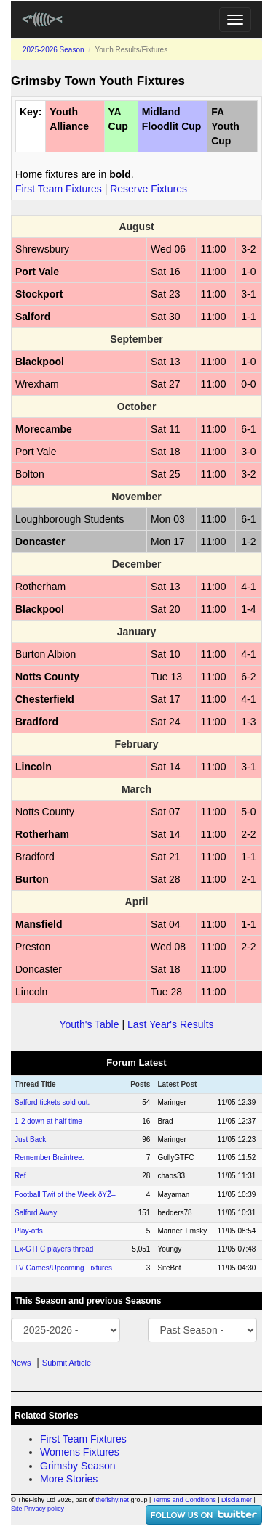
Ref (20, 1176)
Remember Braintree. (49, 1158)
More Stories (69, 1479)
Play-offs (29, 1231)
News (21, 1362)
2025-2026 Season (53, 50)
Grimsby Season (77, 1466)
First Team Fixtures (58, 189)
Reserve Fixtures (148, 189)
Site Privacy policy (37, 1508)
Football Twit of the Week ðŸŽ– (65, 1195)
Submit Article (66, 1362)
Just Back (30, 1139)
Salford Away (36, 1213)
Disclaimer (236, 1499)
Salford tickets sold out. (52, 1102)
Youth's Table (89, 1024)
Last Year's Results (170, 1024)
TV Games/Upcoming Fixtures (63, 1268)
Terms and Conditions (184, 1499)
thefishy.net (112, 1499)
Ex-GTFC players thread (54, 1249)
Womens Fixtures (79, 1452)
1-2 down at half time (48, 1121)
